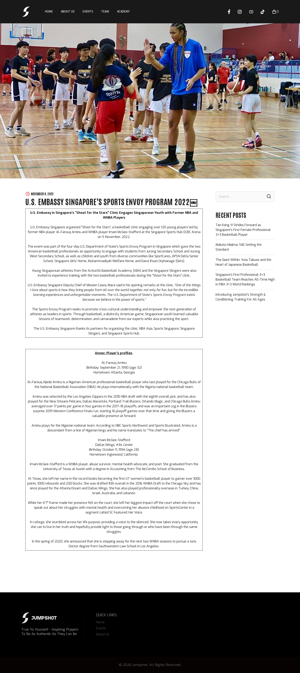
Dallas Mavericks (94, 401)
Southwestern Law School (117, 546)
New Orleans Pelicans (65, 401)
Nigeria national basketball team (168, 387)
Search (268, 196)
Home (49, 11)
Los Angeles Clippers (88, 396)
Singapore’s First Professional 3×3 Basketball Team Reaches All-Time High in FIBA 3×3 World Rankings (245, 279)
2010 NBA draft (123, 396)
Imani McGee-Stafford (114, 440)
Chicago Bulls (187, 382)
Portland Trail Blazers (124, 401)
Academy (123, 11)
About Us (68, 11)
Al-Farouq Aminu (114, 363)
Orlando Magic (152, 401)
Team (105, 11)
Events (88, 11)
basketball (123, 382)
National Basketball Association (62, 387)
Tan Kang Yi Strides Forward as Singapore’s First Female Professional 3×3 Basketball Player (243, 230)
